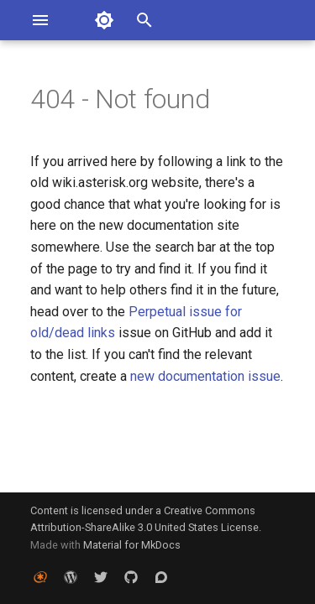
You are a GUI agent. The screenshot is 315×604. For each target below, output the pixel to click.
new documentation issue (205, 376)
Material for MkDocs (132, 545)
